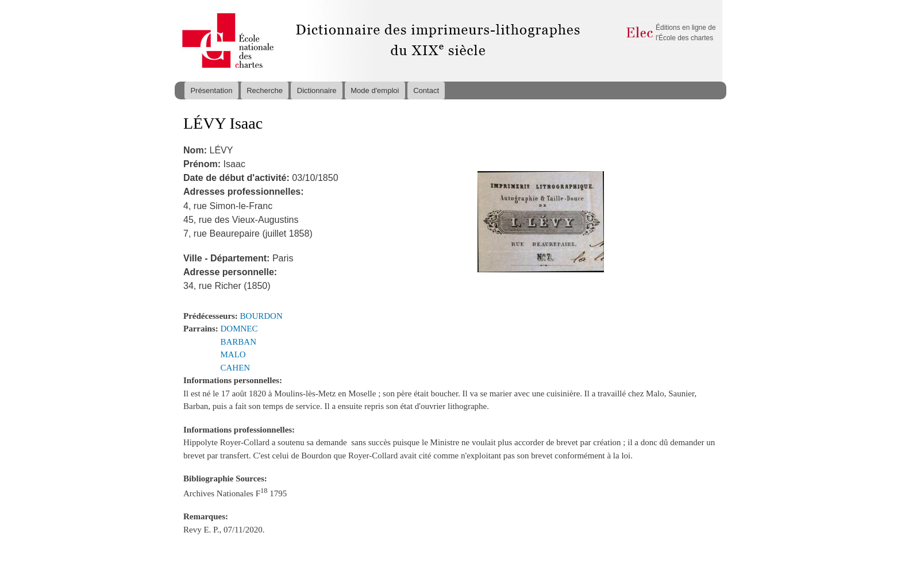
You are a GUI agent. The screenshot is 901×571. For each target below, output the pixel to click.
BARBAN (238, 341)
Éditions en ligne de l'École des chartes (686, 33)
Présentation (211, 90)
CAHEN (236, 367)
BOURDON (261, 316)
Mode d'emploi (375, 90)
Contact (426, 90)
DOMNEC (239, 328)
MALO (233, 354)
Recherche (265, 90)
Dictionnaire (317, 90)
